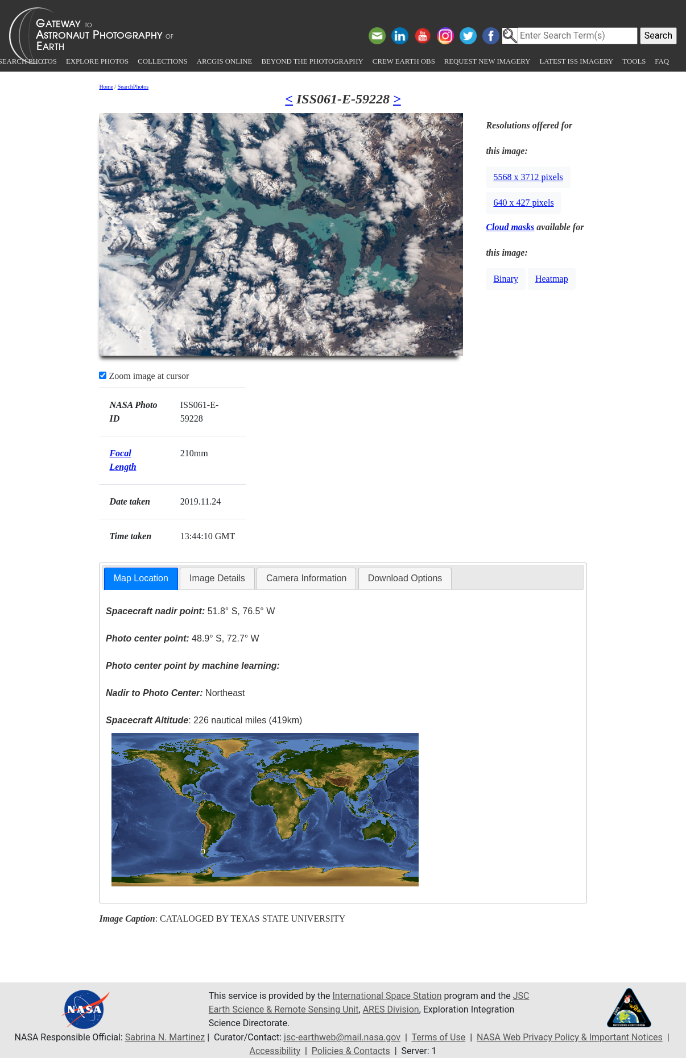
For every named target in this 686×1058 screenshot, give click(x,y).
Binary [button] (505, 279)
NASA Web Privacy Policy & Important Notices (570, 1037)
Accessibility (274, 1050)
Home (106, 87)
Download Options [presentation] (405, 578)
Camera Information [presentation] (306, 578)
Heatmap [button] (551, 279)
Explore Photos (97, 61)
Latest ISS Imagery (576, 61)
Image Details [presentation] (217, 578)
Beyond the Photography (312, 61)
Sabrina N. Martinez (165, 1037)
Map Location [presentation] (141, 578)
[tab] (141, 579)
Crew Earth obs (404, 61)
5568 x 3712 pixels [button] (528, 177)
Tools (634, 61)
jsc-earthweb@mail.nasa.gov (342, 1037)
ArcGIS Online (225, 61)
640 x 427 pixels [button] (523, 202)
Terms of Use (439, 1037)
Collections (162, 61)
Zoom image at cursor (144, 376)
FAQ (662, 61)
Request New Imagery (487, 61)
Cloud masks (510, 227)
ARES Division (391, 1009)
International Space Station (386, 995)
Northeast (175, 693)
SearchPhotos (133, 87)
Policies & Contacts (351, 1050)
